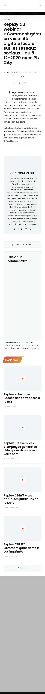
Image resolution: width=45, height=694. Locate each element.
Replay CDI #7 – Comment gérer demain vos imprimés (21, 547)
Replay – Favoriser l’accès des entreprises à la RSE (22, 398)
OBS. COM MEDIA (13, 73)
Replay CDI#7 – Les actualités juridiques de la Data (21, 499)
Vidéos (7, 20)
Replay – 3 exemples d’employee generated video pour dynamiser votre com (20, 448)
